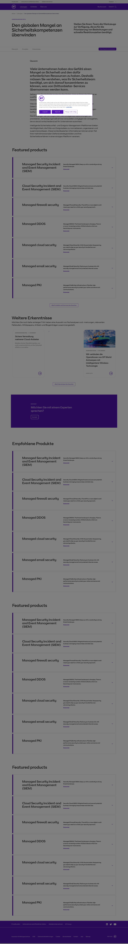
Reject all (57, 111)
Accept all (45, 111)
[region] (64, 105)
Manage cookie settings (71, 111)
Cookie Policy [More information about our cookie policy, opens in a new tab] (69, 107)
